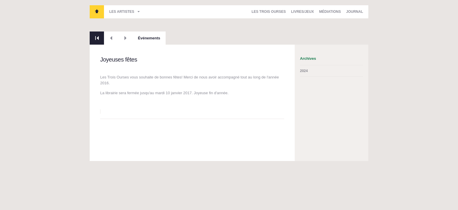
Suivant (125, 38)
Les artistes (121, 12)
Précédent (111, 38)
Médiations (330, 12)
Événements (149, 38)
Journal (354, 12)
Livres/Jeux (302, 12)
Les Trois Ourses (97, 11)
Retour (97, 38)
